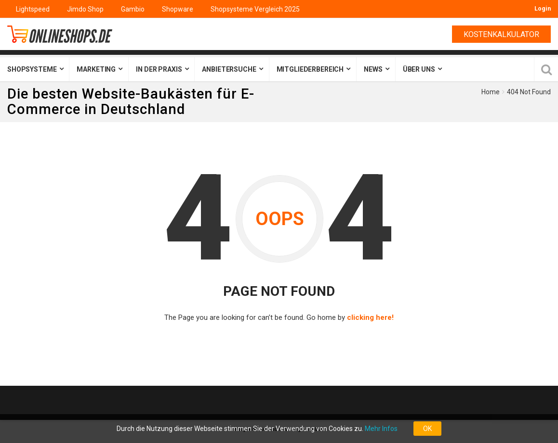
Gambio (133, 9)
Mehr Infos (381, 428)
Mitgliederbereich (310, 69)
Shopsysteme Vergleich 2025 (255, 9)
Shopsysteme (31, 69)
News (373, 69)
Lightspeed (33, 9)
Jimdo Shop (85, 9)
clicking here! (370, 317)
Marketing (96, 69)
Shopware (177, 9)
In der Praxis (159, 69)
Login (542, 8)
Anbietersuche (229, 69)
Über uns (419, 69)
